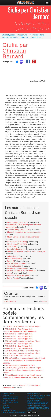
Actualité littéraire (8, 393)
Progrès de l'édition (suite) (17, 268)
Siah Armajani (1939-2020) (17, 244)
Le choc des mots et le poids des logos (21, 271)
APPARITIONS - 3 (18, 343)
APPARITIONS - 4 (18, 339)
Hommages (6, 407)
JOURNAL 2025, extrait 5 (22, 327)
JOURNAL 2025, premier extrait (25, 358)
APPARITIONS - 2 (18, 346)
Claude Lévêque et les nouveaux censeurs (23, 237)
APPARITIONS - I (18, 348)
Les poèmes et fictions (10, 398)
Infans (9, 273)
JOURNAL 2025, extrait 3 (22, 351)
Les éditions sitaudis (34, 400)
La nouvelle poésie (9, 400)
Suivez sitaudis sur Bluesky (36, 405)
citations (44, 301)
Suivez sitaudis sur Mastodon (37, 404)
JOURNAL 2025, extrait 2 (22, 353)
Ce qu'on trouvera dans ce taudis (38, 395)
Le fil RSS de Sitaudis (34, 398)
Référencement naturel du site (37, 402)
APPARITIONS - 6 (18, 334)
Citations (5, 405)
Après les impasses (20, 331)
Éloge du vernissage (14, 259)
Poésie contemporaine (10, 397)
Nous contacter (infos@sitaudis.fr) (14, 412)
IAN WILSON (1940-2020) (17, 242)
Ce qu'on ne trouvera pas (35, 397)
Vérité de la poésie (14, 266)
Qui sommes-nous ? (34, 393)
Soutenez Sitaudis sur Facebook (38, 407)
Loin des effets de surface (16, 263)
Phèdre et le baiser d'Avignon (18, 276)
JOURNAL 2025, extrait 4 (22, 341)
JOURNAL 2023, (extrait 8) (23, 368)
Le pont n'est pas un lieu (16, 249)
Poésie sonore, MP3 (9, 410)
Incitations (6, 395)
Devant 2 (10, 261)
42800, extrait (17, 356)
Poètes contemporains (10, 402)
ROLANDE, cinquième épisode (24, 377)
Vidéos (5, 409)
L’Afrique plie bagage (20, 365)
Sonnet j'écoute (13, 278)
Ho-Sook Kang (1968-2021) (17, 222)
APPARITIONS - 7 (18, 329)
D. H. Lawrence (10, 301)
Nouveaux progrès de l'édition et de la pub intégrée (26, 251)
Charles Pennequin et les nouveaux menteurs (24, 232)
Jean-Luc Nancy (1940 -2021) (18, 230)
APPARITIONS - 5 (18, 336)
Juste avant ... (12, 247)
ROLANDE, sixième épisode (23, 375)
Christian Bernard (14, 53)
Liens (4, 404)
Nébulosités (11, 256)
